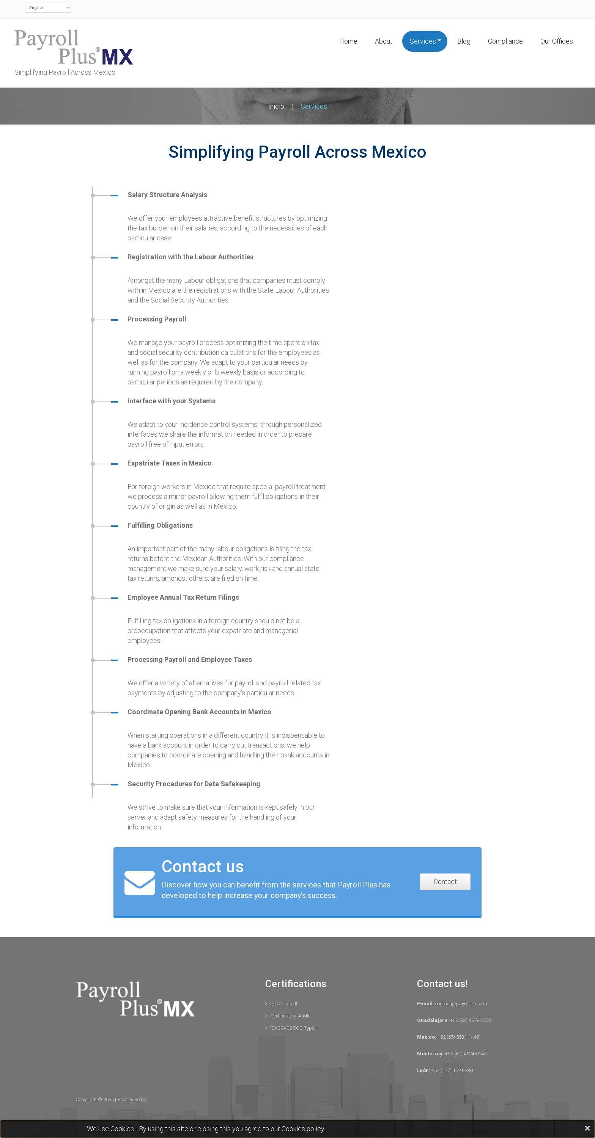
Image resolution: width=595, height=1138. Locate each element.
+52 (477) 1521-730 (451, 1070)
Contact (445, 882)
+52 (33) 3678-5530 (470, 1020)
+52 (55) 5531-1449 (457, 1037)
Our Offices (556, 41)
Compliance (505, 41)
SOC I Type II (283, 1003)
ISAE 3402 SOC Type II (294, 1028)
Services (423, 41)
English (36, 7)
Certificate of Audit (290, 1016)
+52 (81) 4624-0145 (465, 1053)
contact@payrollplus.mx (461, 1003)
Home (348, 41)
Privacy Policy (131, 1099)
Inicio (276, 106)
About (383, 41)
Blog (464, 41)
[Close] (587, 1128)
